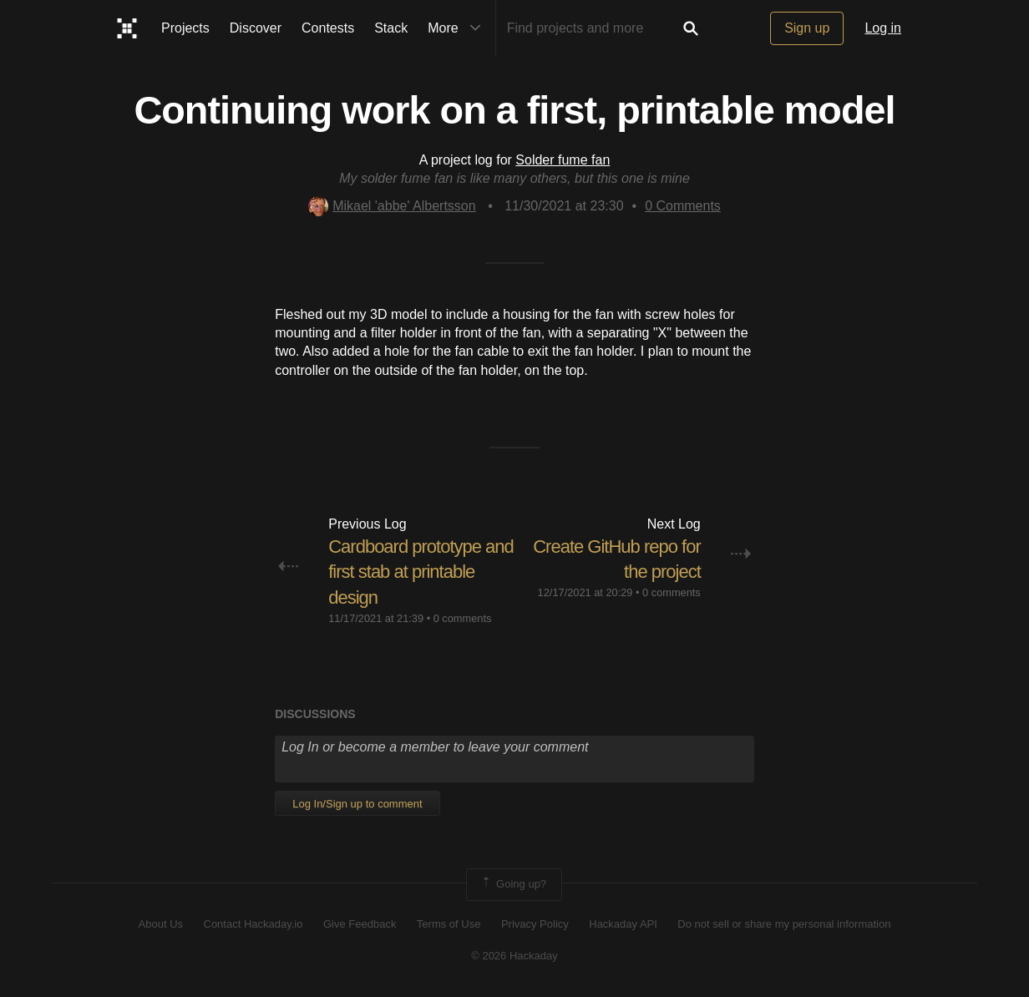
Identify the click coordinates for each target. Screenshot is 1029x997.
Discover (255, 28)
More (458, 28)
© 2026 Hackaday (514, 955)
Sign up (806, 28)
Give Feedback (359, 924)
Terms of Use (449, 924)
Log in (882, 28)
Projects (185, 28)
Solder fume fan (562, 160)
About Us (161, 924)
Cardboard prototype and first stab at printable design (421, 572)
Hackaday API (623, 924)
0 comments (462, 618)
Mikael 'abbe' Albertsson (392, 206)
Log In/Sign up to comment (357, 803)
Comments (683, 206)
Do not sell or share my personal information (783, 924)
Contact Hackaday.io (253, 924)
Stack (391, 28)
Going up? (512, 884)
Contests (328, 28)
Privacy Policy (535, 924)
